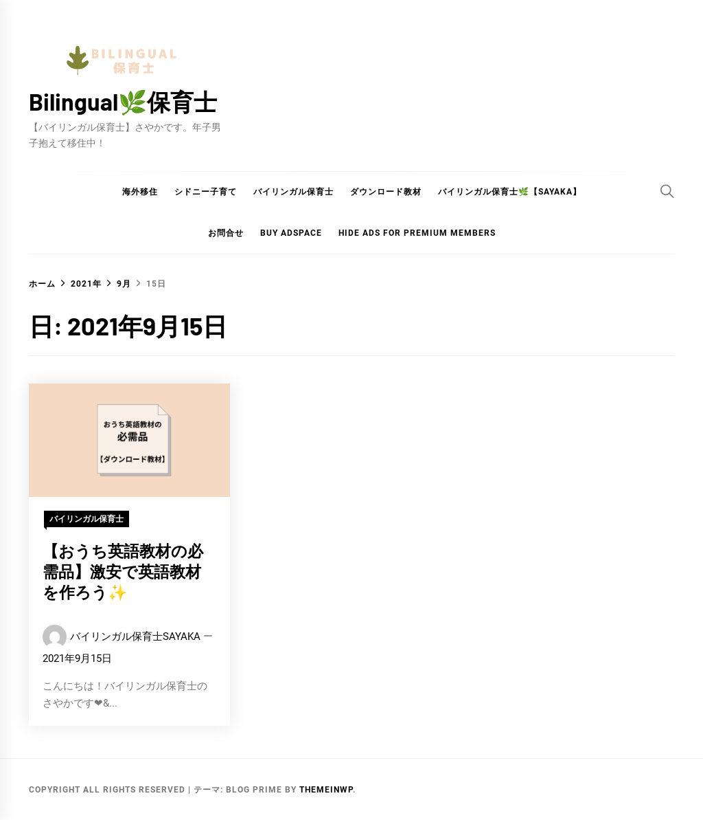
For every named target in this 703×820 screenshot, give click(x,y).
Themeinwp (326, 790)
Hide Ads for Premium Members (417, 233)
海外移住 (140, 192)
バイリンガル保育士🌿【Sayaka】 (509, 192)
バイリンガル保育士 (293, 192)
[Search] (667, 191)
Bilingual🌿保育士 (123, 101)
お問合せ (226, 233)
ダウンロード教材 (386, 192)
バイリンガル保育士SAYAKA (135, 636)
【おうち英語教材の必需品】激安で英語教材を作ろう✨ (123, 571)
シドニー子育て (205, 192)
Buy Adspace (291, 233)
